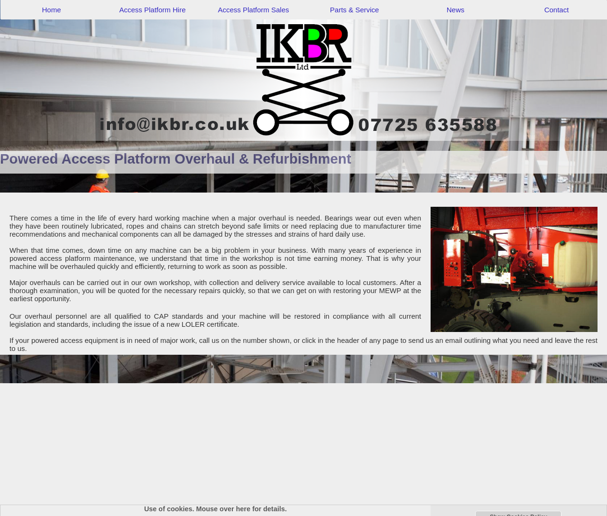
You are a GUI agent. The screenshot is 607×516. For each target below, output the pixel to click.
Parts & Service (354, 10)
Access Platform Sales (253, 10)
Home (51, 10)
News (456, 10)
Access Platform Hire (152, 10)
